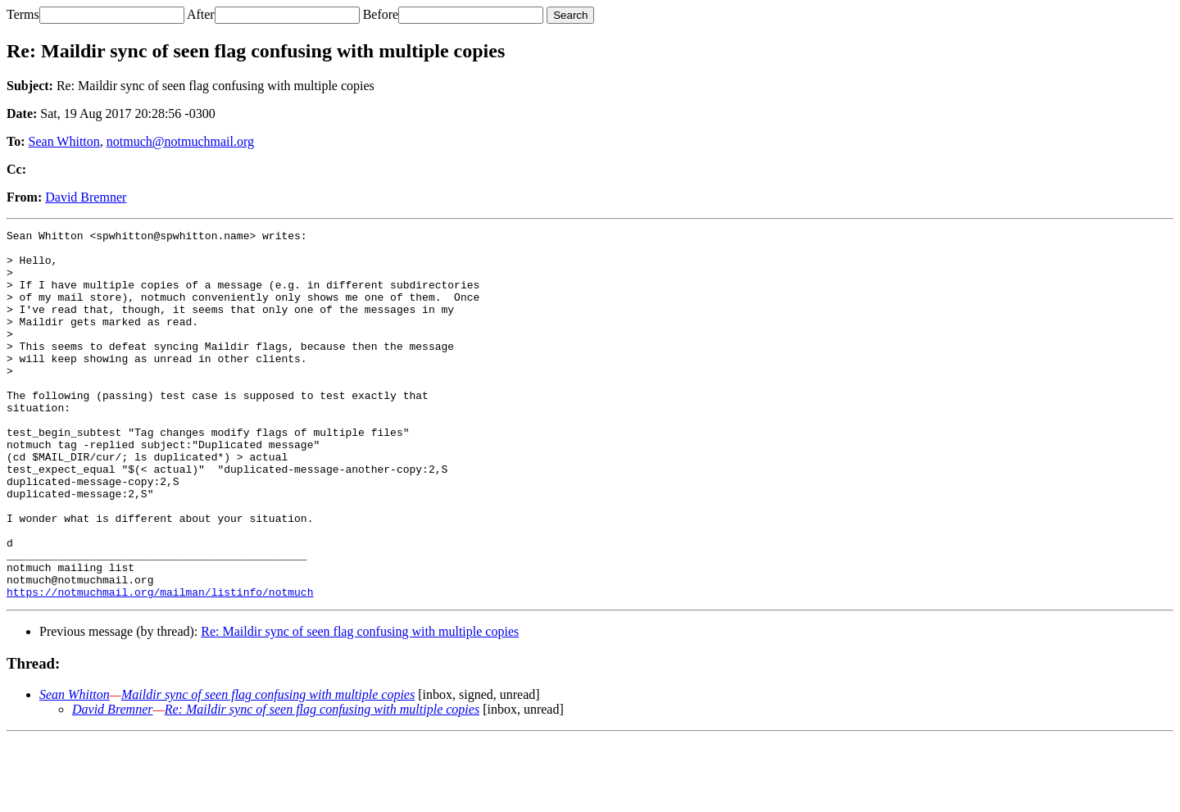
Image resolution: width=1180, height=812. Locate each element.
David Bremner (85, 197)
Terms (23, 14)
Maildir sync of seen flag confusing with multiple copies (268, 768)
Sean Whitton (64, 141)
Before (381, 14)
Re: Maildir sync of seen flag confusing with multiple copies (360, 705)
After (201, 14)
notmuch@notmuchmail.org (180, 141)
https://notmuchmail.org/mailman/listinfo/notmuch (160, 665)
